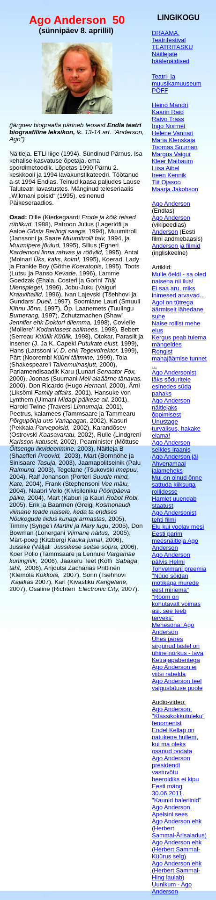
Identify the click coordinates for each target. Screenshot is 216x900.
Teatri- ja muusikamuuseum (176, 80)
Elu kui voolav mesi (178, 526)
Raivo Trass (168, 118)
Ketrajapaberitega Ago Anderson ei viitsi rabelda (176, 666)
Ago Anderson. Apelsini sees (172, 811)
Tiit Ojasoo (166, 182)
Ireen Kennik (169, 175)
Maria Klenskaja (173, 140)
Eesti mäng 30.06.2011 (167, 790)
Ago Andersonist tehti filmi (174, 516)
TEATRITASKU (172, 46)
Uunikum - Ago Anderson (172, 888)
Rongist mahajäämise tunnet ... (179, 358)
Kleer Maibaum (172, 161)
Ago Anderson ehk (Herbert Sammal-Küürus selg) (176, 849)
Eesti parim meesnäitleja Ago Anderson (175, 540)
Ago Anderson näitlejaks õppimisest (171, 407)
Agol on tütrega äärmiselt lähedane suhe (177, 309)
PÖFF (160, 90)
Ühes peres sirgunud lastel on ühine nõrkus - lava (177, 645)
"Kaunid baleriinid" (176, 800)
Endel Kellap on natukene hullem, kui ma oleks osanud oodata (175, 741)
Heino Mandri (170, 104)
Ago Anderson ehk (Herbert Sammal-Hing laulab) (176, 870)
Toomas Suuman (175, 147)
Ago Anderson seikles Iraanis (171, 446)
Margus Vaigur (171, 154)
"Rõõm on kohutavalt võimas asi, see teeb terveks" (176, 607)
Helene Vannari (173, 133)
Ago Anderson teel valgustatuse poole (177, 684)
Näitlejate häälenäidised (170, 57)
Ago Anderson (171, 203)
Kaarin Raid (168, 111)
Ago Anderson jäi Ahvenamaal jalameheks (175, 463)
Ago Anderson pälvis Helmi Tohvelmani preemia (179, 561)
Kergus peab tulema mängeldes (179, 341)
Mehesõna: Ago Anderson (173, 628)
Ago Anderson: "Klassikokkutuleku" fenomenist (178, 716)
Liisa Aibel (165, 168)
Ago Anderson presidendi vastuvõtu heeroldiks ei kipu (175, 769)
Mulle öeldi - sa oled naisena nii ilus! (179, 278)
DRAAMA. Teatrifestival (169, 36)
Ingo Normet (169, 126)
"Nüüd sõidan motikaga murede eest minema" (175, 582)
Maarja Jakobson (175, 189)
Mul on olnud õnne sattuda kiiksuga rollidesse (177, 484)
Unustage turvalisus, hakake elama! (176, 428)
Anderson (165, 231)
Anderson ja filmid (176, 245)
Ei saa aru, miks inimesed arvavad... (178, 292)
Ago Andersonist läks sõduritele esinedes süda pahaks (174, 383)
